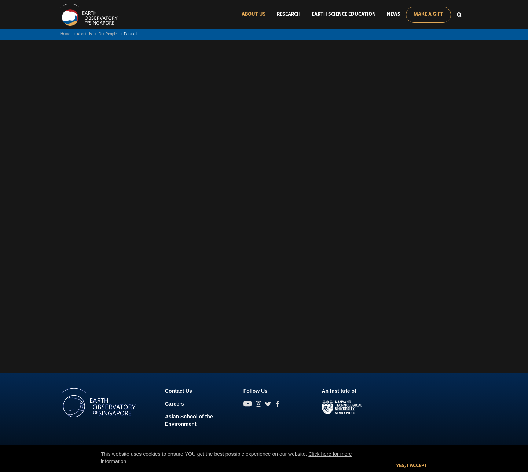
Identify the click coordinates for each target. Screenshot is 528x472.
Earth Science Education (344, 14)
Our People (107, 34)
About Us (254, 14)
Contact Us (178, 391)
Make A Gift (428, 14)
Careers (174, 404)
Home (65, 34)
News (393, 14)
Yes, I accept (411, 466)
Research (289, 14)
